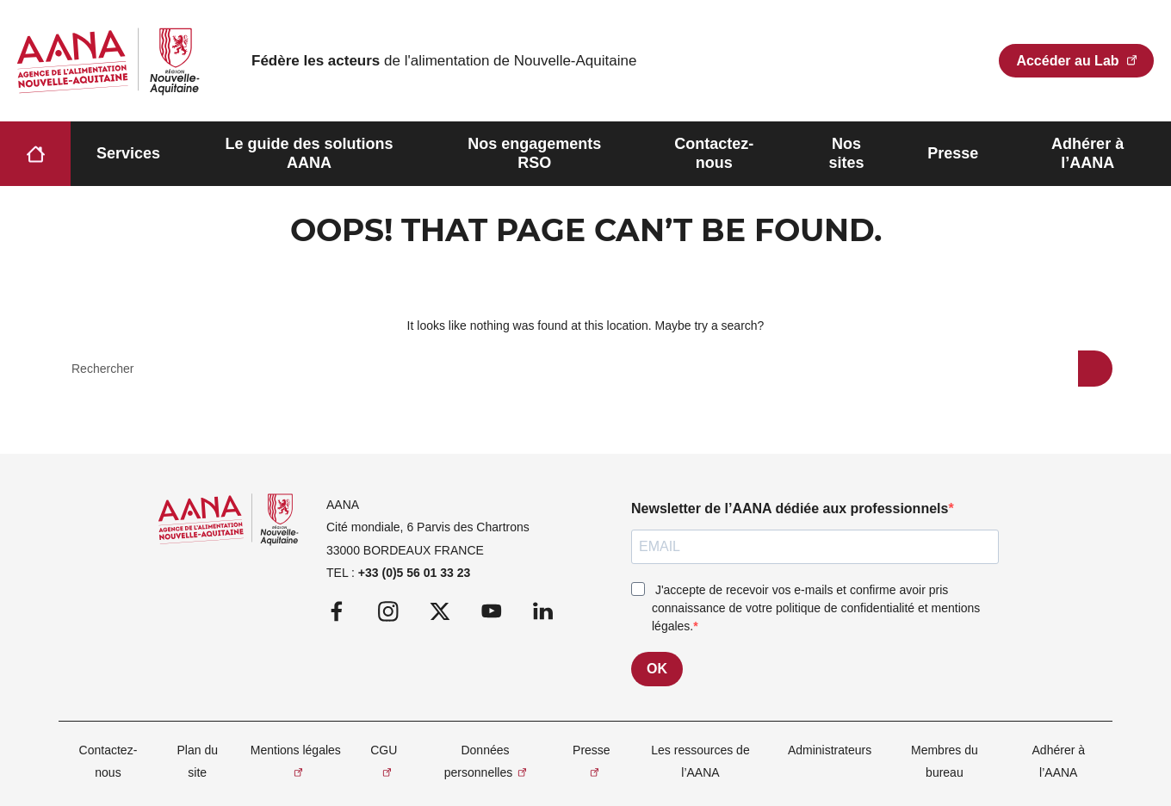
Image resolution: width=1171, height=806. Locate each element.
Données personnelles (478, 761)
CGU (383, 750)
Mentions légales (296, 750)
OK (657, 668)
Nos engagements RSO (534, 153)
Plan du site (197, 761)
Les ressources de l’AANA (700, 761)
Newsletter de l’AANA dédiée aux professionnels (789, 508)
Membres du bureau (944, 761)
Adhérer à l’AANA (1087, 153)
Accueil (35, 153)
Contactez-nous (713, 153)
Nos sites (846, 153)
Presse (952, 153)
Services (128, 153)
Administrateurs (829, 750)
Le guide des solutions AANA (309, 153)
